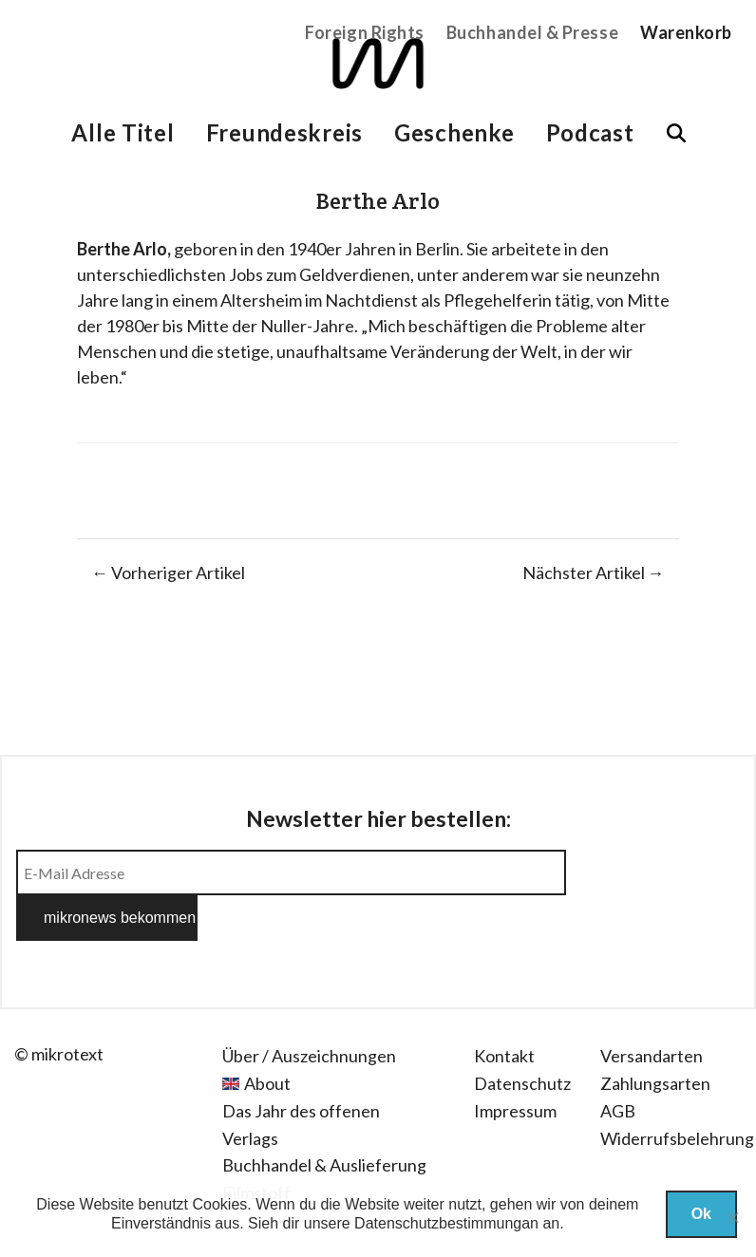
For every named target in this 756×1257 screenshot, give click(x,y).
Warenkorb (686, 32)
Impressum (515, 1065)
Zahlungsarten (655, 1037)
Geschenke (454, 132)
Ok (701, 1214)
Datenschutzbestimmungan (446, 1223)
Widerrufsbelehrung (677, 1092)
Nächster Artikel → (593, 572)
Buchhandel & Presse (532, 32)
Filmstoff (256, 1146)
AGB (617, 1065)
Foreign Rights (365, 32)
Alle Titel (122, 132)
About (267, 1037)
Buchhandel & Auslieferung (324, 1119)
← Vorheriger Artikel (168, 572)
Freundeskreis (284, 132)
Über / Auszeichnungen (309, 1010)
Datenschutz (522, 1037)
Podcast (590, 132)
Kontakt (504, 1010)
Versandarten (651, 1010)
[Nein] (732, 1217)
